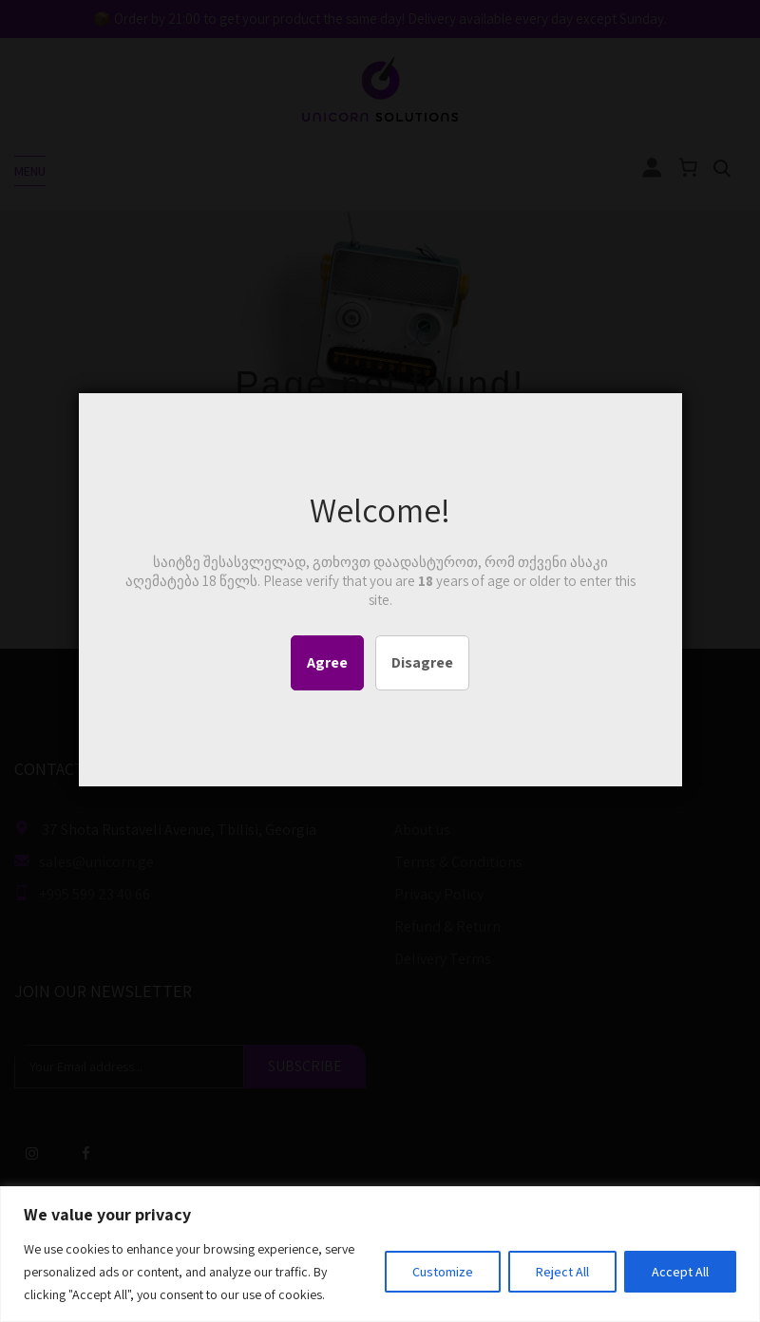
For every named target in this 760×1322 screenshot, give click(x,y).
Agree (327, 662)
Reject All (562, 1271)
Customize (442, 1271)
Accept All (680, 1271)
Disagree (422, 662)
